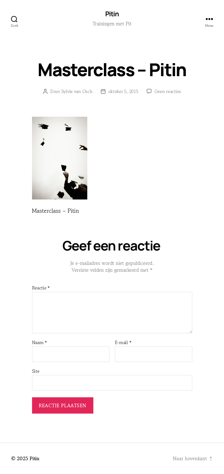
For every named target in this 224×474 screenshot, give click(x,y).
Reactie (41, 288)
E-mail (123, 342)
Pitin (112, 13)
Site (35, 371)
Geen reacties (167, 91)
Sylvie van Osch (77, 91)
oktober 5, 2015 (123, 91)
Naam (39, 342)
